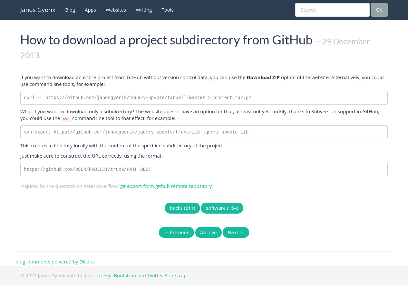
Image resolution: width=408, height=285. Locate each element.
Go (379, 9)
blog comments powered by (55, 261)
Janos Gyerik (37, 9)
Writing (144, 9)
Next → (236, 232)
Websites (116, 9)
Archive (208, 232)
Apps (90, 9)
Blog (70, 9)
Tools (168, 9)
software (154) (222, 208)
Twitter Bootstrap (167, 275)
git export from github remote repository (166, 186)
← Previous (176, 232)
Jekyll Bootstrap (118, 275)
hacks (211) (182, 208)
